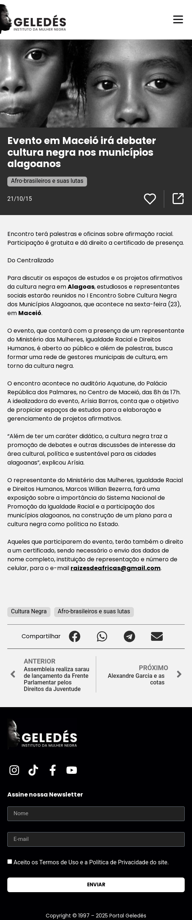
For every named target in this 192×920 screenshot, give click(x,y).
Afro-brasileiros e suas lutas (47, 180)
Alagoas (81, 286)
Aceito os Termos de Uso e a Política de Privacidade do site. (91, 862)
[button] (74, 636)
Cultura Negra (29, 611)
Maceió (29, 313)
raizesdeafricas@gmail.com (116, 568)
